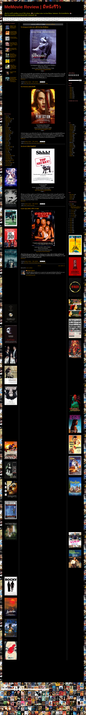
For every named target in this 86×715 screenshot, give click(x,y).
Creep (6, 124)
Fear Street (7, 130)
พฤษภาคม (73, 210)
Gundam (7, 136)
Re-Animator (7, 149)
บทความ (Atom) (29, 267)
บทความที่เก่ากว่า (61, 265)
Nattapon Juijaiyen (31, 270)
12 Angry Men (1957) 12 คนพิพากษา (12, 60)
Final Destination (8, 132)
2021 (71, 225)
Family (71, 18)
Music (40, 83)
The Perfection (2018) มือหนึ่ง (28, 86)
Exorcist (7, 129)
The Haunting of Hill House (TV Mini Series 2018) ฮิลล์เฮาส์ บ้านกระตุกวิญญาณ (13, 79)
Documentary (61, 18)
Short (41, 20)
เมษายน (72, 211)
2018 (27, 143)
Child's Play (7, 121)
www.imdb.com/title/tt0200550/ (43, 251)
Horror (5, 20)
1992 (27, 83)
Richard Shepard (39, 143)
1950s (9, 18)
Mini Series (72, 194)
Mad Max (7, 143)
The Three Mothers (9, 162)
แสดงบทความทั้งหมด (50, 24)
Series (37, 20)
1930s (5, 18)
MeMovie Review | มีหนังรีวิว (32, 6)
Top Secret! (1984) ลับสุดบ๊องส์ (28, 146)
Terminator (7, 154)
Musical (19, 20)
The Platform (7, 157)
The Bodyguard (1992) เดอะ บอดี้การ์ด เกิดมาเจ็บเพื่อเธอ (34, 27)
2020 (71, 227)
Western (56, 20)
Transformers (8, 164)
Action (37, 18)
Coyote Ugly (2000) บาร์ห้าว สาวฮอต (30, 208)
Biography (47, 18)
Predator (7, 148)
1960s (12, 18)
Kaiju (8, 20)
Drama (67, 18)
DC (6, 126)
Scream (6, 152)
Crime (57, 18)
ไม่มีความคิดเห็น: (35, 81)
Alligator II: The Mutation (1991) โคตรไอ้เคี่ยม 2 (13, 26)
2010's (29, 18)
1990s (25, 83)
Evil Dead (7, 127)
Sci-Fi (33, 20)
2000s (27, 262)
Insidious (7, 142)
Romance (29, 20)
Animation (72, 127)
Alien (6, 115)
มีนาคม (72, 213)
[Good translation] (2, 688)
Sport (45, 20)
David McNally (34, 262)
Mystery (24, 20)
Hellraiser (7, 139)
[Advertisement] (43, 285)
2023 (71, 222)
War (53, 20)
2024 (71, 220)
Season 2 (71, 197)
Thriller (49, 20)
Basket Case (7, 120)
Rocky (6, 151)
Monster (12, 20)
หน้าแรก (39, 265)
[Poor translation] (6, 688)
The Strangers (8, 158)
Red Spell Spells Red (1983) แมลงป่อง (13, 49)
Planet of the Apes (9, 146)
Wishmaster (7, 165)
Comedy (52, 18)
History (80, 18)
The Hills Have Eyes (9, 155)
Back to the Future (9, 118)
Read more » (23, 79)
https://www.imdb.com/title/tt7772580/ (43, 129)
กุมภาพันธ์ (73, 215)
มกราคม (73, 216)
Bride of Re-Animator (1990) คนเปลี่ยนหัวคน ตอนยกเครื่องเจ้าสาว (13, 67)
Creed (6, 123)
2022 (71, 224)
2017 (71, 232)
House (6, 140)
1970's (16, 18)
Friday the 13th (8, 133)
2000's (25, 18)
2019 (71, 229)
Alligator (7, 117)
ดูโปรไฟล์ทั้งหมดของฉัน (30, 275)
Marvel (6, 145)
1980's (21, 18)
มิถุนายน (73, 205)
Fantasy (75, 18)
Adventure (42, 18)
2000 (25, 262)
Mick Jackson (36, 83)
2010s (25, 143)
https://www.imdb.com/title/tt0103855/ (43, 69)
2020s (33, 18)
